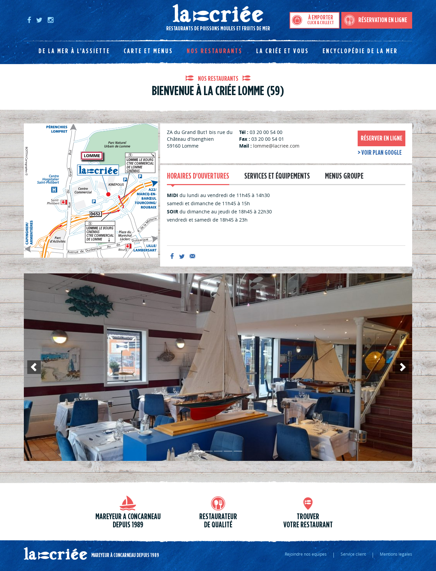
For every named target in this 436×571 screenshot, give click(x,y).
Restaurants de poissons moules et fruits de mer (147, 17)
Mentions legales (396, 554)
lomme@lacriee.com (276, 145)
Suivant (402, 373)
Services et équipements (277, 176)
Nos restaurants (215, 51)
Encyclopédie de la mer (360, 51)
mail (192, 256)
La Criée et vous (282, 51)
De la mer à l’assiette (74, 51)
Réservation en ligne (382, 20)
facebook (172, 256)
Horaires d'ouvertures (198, 176)
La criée (55, 553)
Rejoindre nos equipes (306, 554)
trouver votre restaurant (308, 521)
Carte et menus (148, 51)
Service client (353, 554)
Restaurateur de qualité (218, 521)
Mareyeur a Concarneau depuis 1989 (128, 521)
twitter (182, 256)
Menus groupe (344, 176)
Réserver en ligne (381, 138)
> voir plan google (380, 152)
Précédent (34, 373)
